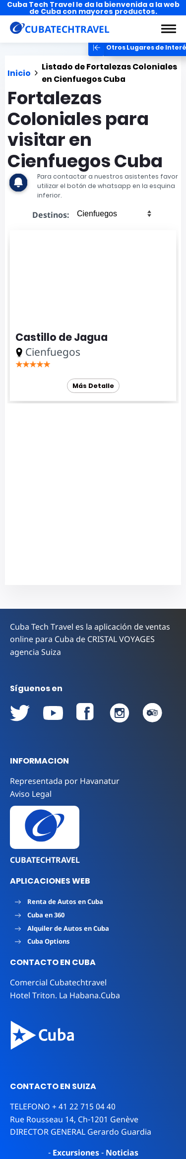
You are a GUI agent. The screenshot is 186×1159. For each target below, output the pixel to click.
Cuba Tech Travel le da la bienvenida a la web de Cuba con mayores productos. (93, 8)
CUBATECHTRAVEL (45, 859)
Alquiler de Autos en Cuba (62, 928)
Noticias (122, 1152)
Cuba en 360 (39, 914)
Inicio (19, 73)
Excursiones (76, 1152)
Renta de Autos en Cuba (59, 901)
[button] (168, 28)
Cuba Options (42, 941)
